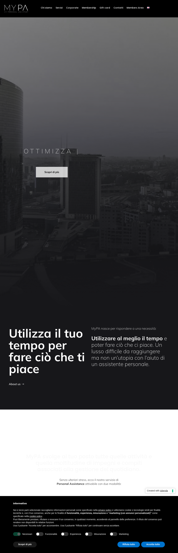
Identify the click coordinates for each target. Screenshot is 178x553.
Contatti (118, 8)
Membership (89, 8)
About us (15, 384)
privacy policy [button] (105, 510)
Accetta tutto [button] (153, 544)
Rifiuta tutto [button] (129, 544)
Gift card (105, 8)
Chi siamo (46, 8)
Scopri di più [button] (25, 544)
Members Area (135, 8)
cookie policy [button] (36, 516)
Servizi (59, 8)
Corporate (72, 8)
